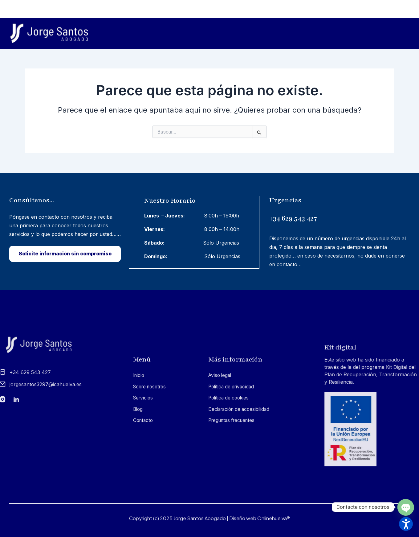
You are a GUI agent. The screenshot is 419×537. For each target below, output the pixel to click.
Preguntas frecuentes (233, 504)
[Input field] (259, 132)
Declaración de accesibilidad (241, 493)
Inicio (226, 33)
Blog (351, 33)
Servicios (316, 33)
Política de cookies (230, 482)
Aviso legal (220, 459)
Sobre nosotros (267, 33)
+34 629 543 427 (305, 216)
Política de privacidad (233, 471)
